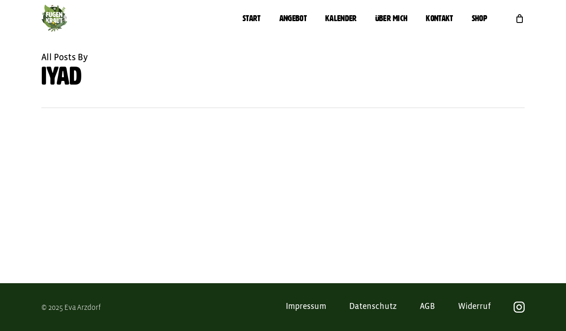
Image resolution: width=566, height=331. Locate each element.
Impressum (306, 306)
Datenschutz (373, 306)
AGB (427, 306)
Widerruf (474, 306)
